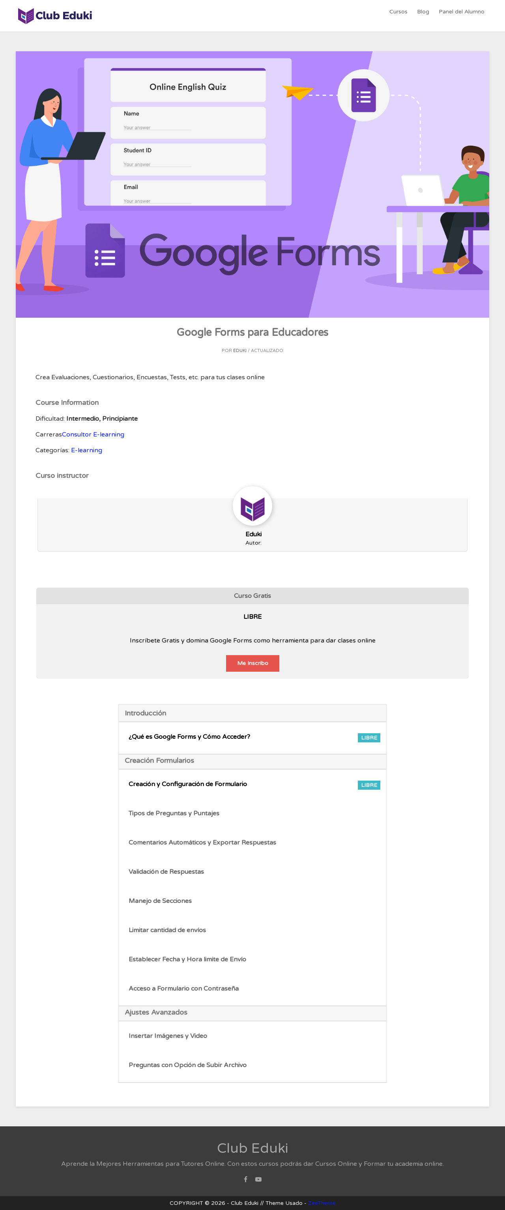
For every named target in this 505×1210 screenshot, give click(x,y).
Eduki (240, 350)
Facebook (245, 1182)
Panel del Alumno (462, 15)
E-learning (86, 450)
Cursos (400, 15)
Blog (424, 15)
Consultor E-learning (93, 434)
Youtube (258, 1182)
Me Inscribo (252, 663)
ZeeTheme (322, 1203)
